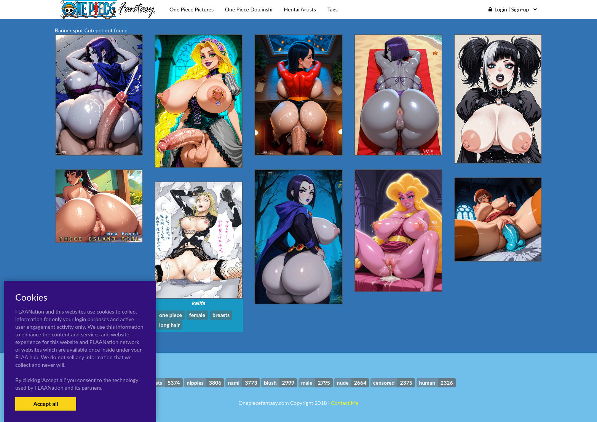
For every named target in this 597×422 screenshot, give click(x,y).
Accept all (45, 403)
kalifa (199, 303)
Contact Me (344, 403)
